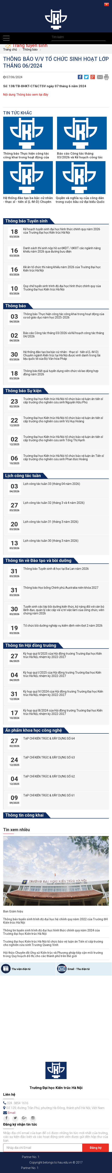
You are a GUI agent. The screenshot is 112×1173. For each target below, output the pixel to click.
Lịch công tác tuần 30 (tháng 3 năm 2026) (50, 540)
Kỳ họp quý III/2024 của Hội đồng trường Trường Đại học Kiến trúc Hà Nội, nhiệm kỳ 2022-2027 (62, 712)
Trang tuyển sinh (29, 45)
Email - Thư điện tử (79, 969)
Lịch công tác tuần (23, 475)
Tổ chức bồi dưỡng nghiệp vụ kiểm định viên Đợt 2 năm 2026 (62, 625)
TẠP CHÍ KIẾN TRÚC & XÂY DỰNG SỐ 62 (49, 776)
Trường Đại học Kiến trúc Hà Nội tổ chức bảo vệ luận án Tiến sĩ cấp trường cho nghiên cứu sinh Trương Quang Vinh (53, 943)
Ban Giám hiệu (13, 911)
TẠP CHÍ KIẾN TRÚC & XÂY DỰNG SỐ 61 (49, 795)
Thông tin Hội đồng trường (30, 645)
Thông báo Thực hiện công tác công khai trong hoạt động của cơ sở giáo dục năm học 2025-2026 (63, 315)
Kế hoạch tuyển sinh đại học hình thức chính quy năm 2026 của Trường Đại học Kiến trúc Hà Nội (61, 230)
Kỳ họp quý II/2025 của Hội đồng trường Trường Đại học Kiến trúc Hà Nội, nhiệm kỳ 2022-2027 (62, 655)
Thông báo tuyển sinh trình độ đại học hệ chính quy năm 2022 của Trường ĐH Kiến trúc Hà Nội (55, 921)
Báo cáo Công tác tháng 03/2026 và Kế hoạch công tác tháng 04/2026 (80, 157)
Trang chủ (10, 49)
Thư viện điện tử (21, 969)
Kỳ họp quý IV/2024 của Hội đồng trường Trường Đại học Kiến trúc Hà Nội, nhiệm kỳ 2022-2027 (63, 693)
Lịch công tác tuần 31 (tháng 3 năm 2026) (50, 521)
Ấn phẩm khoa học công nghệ (33, 730)
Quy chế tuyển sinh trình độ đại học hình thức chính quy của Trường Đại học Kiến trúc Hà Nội (62, 287)
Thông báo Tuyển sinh (26, 220)
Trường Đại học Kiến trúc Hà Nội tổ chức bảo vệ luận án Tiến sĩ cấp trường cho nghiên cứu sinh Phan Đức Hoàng (63, 457)
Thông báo (30, 49)
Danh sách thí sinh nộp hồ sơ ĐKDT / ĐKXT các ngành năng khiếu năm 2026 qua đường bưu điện (62, 249)
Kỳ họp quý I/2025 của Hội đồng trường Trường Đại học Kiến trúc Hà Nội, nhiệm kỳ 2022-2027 (62, 674)
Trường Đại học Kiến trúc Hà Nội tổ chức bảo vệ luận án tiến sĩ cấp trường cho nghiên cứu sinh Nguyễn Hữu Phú (63, 400)
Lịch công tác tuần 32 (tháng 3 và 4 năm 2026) (54, 502)
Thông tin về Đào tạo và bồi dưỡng (38, 560)
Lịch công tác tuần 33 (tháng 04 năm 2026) (51, 484)
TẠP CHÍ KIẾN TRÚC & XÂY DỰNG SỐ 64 (49, 738)
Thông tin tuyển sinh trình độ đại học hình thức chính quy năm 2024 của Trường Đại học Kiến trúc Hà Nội (51, 932)
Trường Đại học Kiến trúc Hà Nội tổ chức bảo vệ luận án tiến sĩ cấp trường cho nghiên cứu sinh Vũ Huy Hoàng (63, 419)
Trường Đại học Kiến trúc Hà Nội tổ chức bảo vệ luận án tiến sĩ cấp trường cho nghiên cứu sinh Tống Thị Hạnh (63, 438)
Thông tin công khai (24, 815)
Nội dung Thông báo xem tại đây (25, 94)
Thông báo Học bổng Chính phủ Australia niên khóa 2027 (60, 587)
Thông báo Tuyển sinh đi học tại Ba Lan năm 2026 (56, 568)
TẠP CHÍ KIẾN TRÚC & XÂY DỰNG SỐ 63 (49, 757)
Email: (12, 1113)
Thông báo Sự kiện (23, 390)
